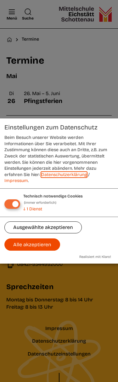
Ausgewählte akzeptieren (43, 228)
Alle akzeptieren (32, 245)
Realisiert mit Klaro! (95, 257)
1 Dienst (32, 209)
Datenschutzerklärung (64, 174)
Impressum (16, 181)
